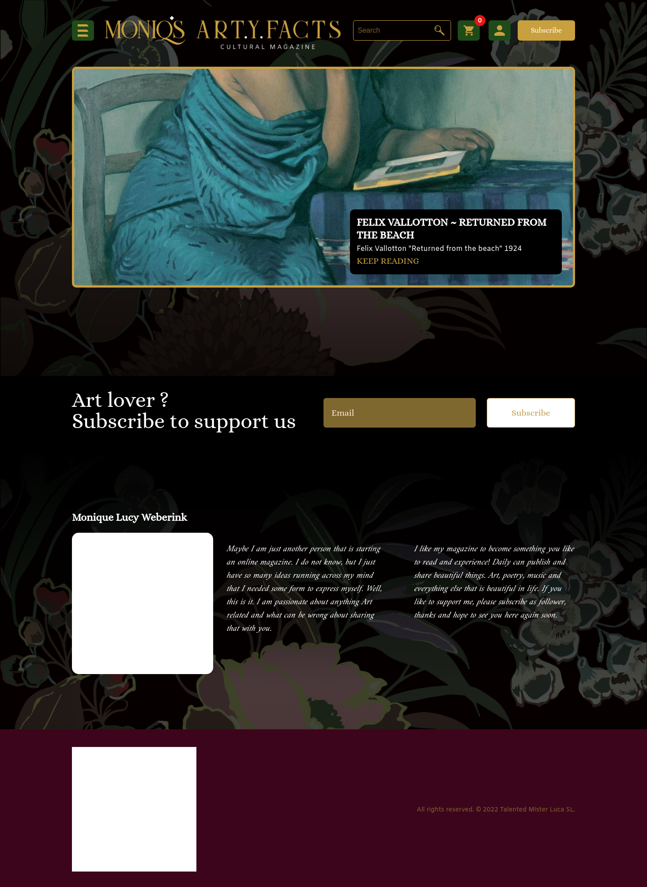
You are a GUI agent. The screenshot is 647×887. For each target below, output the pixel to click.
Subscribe (546, 30)
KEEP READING (388, 261)
